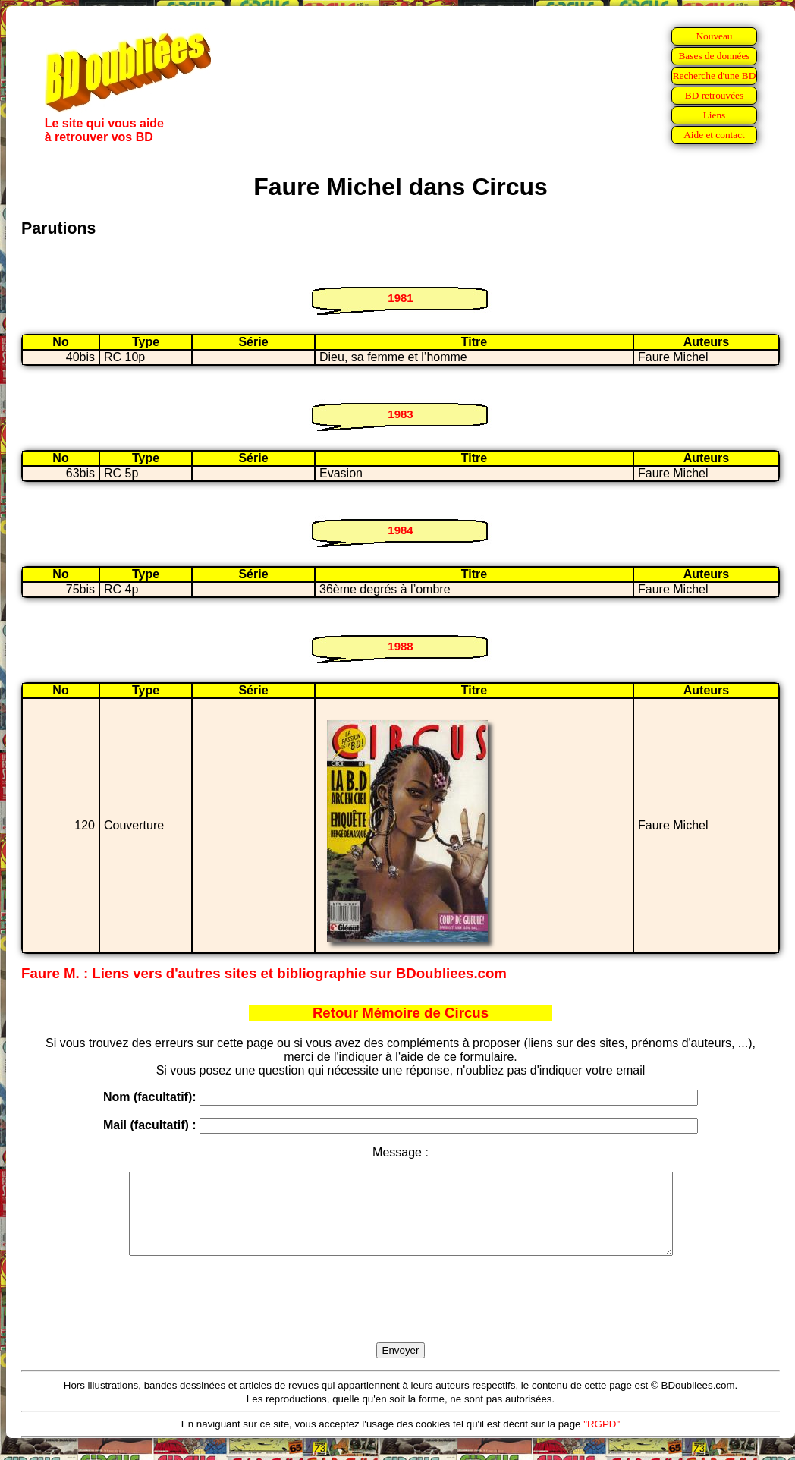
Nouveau (714, 36)
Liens (714, 115)
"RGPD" (601, 1440)
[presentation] (400, 1316)
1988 (400, 646)
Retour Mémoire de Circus (401, 1013)
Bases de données (713, 55)
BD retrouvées (714, 95)
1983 (400, 413)
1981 (400, 297)
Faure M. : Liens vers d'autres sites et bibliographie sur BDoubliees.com (264, 973)
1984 (400, 530)
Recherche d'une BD (714, 75)
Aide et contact (714, 134)
